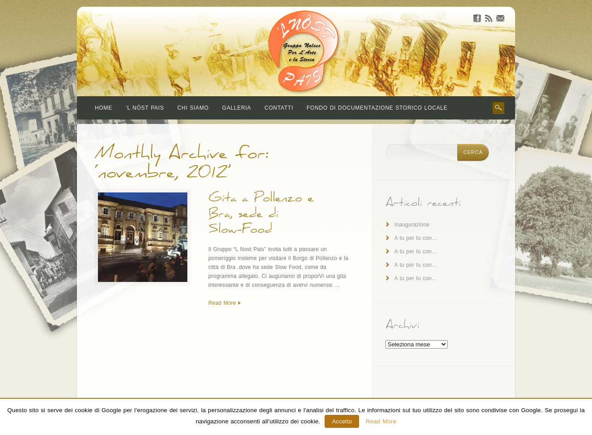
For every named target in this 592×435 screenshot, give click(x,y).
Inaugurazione (412, 225)
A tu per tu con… (415, 238)
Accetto (342, 421)
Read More (222, 303)
